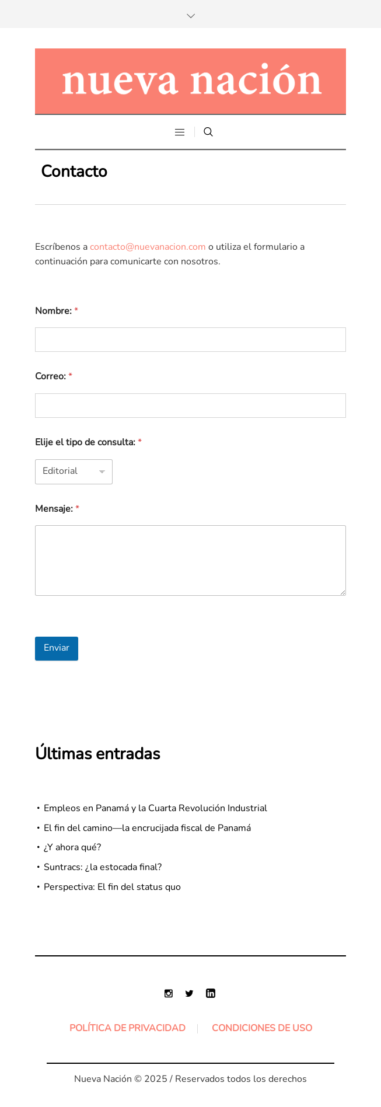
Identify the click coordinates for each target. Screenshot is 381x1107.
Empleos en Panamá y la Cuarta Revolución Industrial (155, 808)
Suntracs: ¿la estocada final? (103, 867)
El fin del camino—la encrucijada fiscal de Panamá (147, 828)
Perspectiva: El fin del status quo (112, 887)
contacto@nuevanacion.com (148, 246)
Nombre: (56, 311)
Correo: (53, 376)
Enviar (56, 647)
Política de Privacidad (127, 1028)
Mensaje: (57, 508)
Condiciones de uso (262, 1028)
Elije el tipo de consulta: (88, 442)
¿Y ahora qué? (72, 847)
